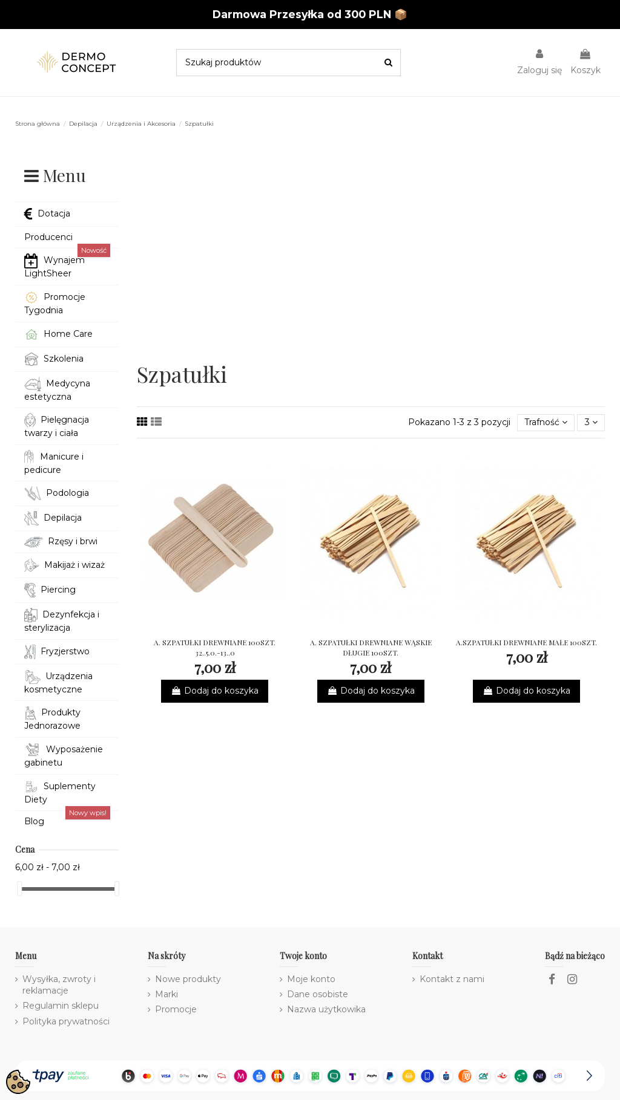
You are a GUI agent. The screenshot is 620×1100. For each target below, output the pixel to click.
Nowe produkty (188, 979)
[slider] (19, 888)
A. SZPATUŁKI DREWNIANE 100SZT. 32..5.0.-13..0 (214, 647)
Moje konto (311, 979)
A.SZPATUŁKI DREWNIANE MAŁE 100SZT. (526, 642)
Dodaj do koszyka (215, 690)
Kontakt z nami (452, 979)
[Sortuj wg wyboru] (546, 423)
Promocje (176, 1009)
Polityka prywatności (66, 1021)
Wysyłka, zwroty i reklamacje (59, 985)
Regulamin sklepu (60, 1005)
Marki (166, 994)
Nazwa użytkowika (326, 1009)
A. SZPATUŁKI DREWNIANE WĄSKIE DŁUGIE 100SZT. (371, 647)
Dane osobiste (317, 994)
